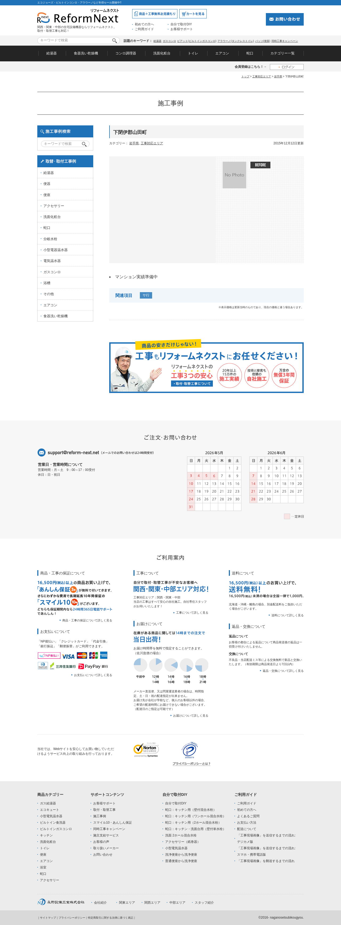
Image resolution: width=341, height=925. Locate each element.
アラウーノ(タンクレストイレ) (235, 40)
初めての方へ (144, 24)
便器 (46, 184)
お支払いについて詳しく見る (93, 675)
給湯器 (157, 40)
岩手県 (278, 76)
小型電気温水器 (51, 816)
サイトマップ (48, 917)
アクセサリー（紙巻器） (182, 842)
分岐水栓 (50, 239)
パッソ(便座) (262, 40)
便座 (46, 195)
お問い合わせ (102, 854)
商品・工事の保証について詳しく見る (87, 620)
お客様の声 (101, 842)
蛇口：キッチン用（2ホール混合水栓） (193, 822)
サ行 (146, 295)
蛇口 (249, 53)
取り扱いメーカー (106, 848)
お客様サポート (181, 29)
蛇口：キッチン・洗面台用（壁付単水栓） (195, 829)
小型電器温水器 (55, 250)
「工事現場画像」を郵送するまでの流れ (266, 861)
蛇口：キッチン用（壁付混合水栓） (190, 810)
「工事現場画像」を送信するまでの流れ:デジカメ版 (266, 838)
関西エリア (152, 902)
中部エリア (177, 902)
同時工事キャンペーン (284, 40)
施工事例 (99, 816)
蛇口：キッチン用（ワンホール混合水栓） (195, 816)
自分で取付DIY (181, 24)
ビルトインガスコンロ (56, 829)
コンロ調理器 (125, 53)
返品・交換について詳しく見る (283, 670)
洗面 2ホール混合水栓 (181, 835)
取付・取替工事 (104, 810)
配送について (246, 829)
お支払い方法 (246, 822)
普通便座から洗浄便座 (181, 861)
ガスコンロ (169, 40)
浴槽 (46, 283)
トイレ (193, 53)
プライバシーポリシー (72, 917)
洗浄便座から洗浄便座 (181, 854)
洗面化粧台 (161, 53)
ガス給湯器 (48, 803)
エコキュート (49, 810)
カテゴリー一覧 (282, 53)
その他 (48, 294)
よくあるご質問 (248, 816)
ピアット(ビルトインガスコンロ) (196, 40)
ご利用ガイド (144, 29)
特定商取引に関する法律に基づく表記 (110, 917)
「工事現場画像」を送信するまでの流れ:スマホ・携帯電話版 (266, 851)
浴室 (43, 867)
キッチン (46, 835)
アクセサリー (53, 206)
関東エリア (127, 902)
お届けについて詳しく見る (190, 715)
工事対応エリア (261, 76)
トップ (245, 76)
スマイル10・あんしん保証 (112, 822)
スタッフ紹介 (204, 902)
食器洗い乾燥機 (86, 53)
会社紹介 (100, 902)
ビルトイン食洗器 (53, 822)
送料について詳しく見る (287, 615)
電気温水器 (52, 261)
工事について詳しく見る (192, 612)
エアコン (222, 53)
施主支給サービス (106, 835)
